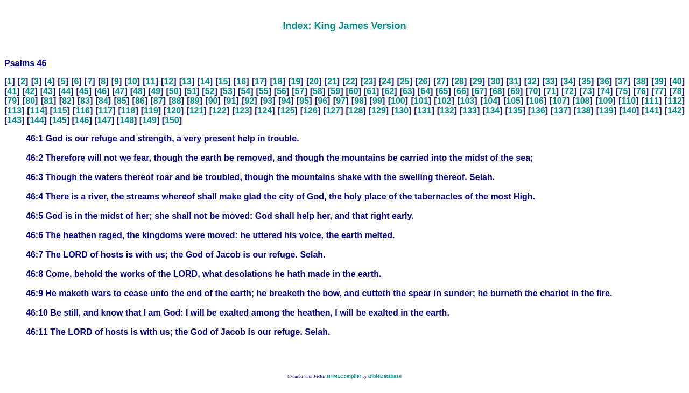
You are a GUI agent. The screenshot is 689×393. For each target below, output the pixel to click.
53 (228, 91)
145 (59, 120)
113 (14, 110)
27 (441, 81)
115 (60, 110)
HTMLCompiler (344, 376)
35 (586, 81)
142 (674, 110)
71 (551, 91)
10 (132, 81)
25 (405, 81)
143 (14, 120)
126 (310, 110)
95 (304, 100)
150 (172, 120)
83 (85, 100)
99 (377, 100)
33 (550, 81)
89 (195, 100)
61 (371, 91)
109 (606, 100)
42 (30, 91)
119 (151, 110)
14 (205, 81)
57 (300, 91)
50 (174, 91)
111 (651, 100)
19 (296, 81)
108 (582, 100)
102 (444, 100)
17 (259, 81)
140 (629, 110)
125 (287, 110)
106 (536, 100)
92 (250, 100)
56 (281, 91)
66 (461, 91)
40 (677, 81)
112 (674, 100)
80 (30, 100)
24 (386, 81)
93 (267, 100)
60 (353, 91)
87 (158, 100)
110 (628, 100)
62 (390, 91)
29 (477, 81)
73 (587, 91)
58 (317, 91)
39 (659, 81)
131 (424, 110)
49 (155, 91)
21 (332, 81)
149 (149, 120)
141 (652, 110)
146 (82, 120)
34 (568, 81)
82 (67, 100)
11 (151, 81)
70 (533, 91)
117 (106, 110)
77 (659, 91)
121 (196, 110)
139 (606, 110)
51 (191, 91)
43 (48, 91)
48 (138, 91)
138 (583, 110)
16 (241, 81)
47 (120, 91)
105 (513, 100)
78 (677, 91)
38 (640, 81)
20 (314, 81)
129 (378, 110)
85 (121, 100)
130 (401, 110)
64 (425, 91)
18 (278, 81)
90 (213, 100)
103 (467, 100)
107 (559, 100)
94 (286, 100)
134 (493, 110)
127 (333, 110)
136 (538, 110)
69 (515, 91)
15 (223, 81)
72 (569, 91)
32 (532, 81)
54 (245, 91)
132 (447, 110)
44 (66, 91)
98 (359, 100)
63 (407, 91)
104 (490, 100)
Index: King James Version (344, 25)
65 (443, 91)
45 (84, 91)
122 (219, 110)
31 (513, 81)
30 (496, 81)
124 (265, 110)
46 (102, 91)
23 (368, 81)
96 (322, 100)
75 (623, 91)
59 (335, 91)
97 (341, 100)
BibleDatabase (385, 376)
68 (497, 91)
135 (515, 110)
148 (126, 120)
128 (356, 110)
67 (479, 91)
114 (37, 110)
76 (641, 91)
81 (48, 100)
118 (128, 110)
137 (560, 110)
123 (242, 110)
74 (605, 91)
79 (12, 100)
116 (82, 110)
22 (350, 81)
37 (623, 81)
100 (398, 100)
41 (12, 91)
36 (604, 81)
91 (231, 100)
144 (37, 120)
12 (168, 81)
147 (104, 120)
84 (103, 100)
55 (264, 91)
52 (210, 91)
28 (459, 81)
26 (423, 81)
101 (421, 100)
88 (176, 100)
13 (187, 81)
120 (173, 110)
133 (469, 110)
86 (140, 100)
